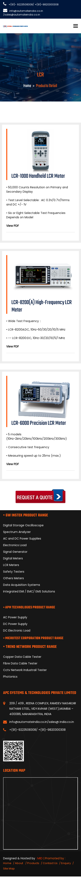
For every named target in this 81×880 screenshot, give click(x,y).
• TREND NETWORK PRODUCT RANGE (30, 647)
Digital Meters (13, 558)
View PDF (12, 226)
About (19, 863)
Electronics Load (15, 545)
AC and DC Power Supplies (22, 538)
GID (68, 858)
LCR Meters (11, 565)
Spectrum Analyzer (17, 532)
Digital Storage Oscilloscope (23, 525)
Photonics (10, 677)
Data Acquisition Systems (21, 585)
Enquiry (66, 863)
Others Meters (13, 578)
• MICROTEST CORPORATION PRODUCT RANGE (33, 638)
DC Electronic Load (16, 630)
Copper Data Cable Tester (22, 657)
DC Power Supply (15, 624)
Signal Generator (15, 552)
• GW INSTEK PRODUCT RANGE (25, 515)
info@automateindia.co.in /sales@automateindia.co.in (23, 12)
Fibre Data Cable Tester (20, 663)
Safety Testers (13, 572)
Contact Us (50, 863)
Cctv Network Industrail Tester (25, 670)
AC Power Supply (15, 617)
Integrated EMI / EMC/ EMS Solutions (29, 591)
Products (33, 863)
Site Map (9, 868)
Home (27, 86)
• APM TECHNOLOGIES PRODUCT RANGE (29, 607)
